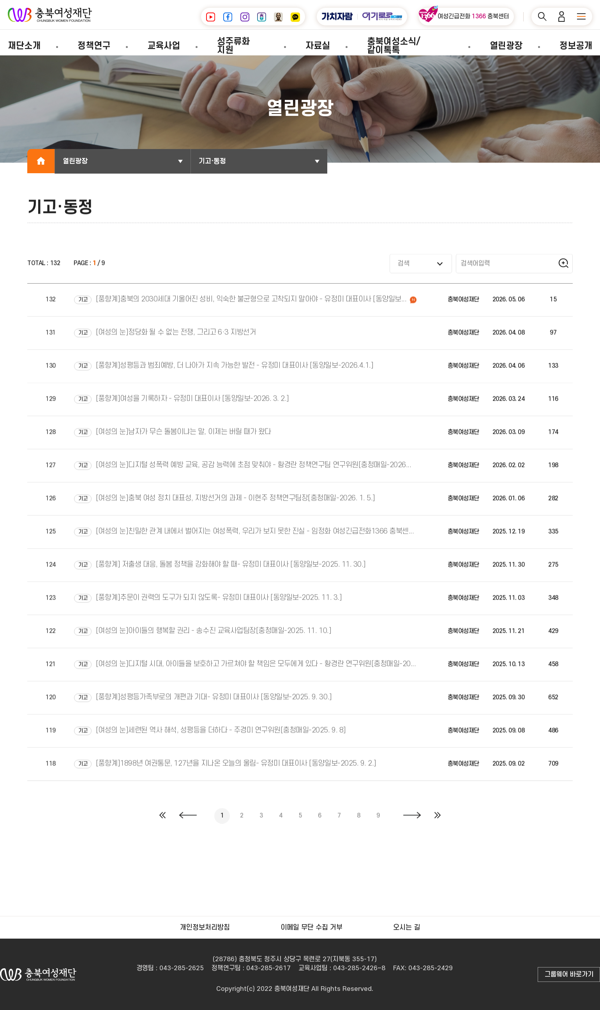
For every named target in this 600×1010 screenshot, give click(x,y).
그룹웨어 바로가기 (569, 974)
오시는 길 (406, 927)
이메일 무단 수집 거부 (311, 927)
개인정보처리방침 (205, 927)
